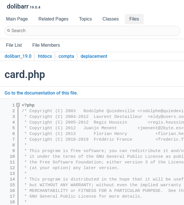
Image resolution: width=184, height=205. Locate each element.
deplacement (94, 56)
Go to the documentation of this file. (41, 93)
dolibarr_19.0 (18, 56)
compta (66, 56)
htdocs (45, 56)
